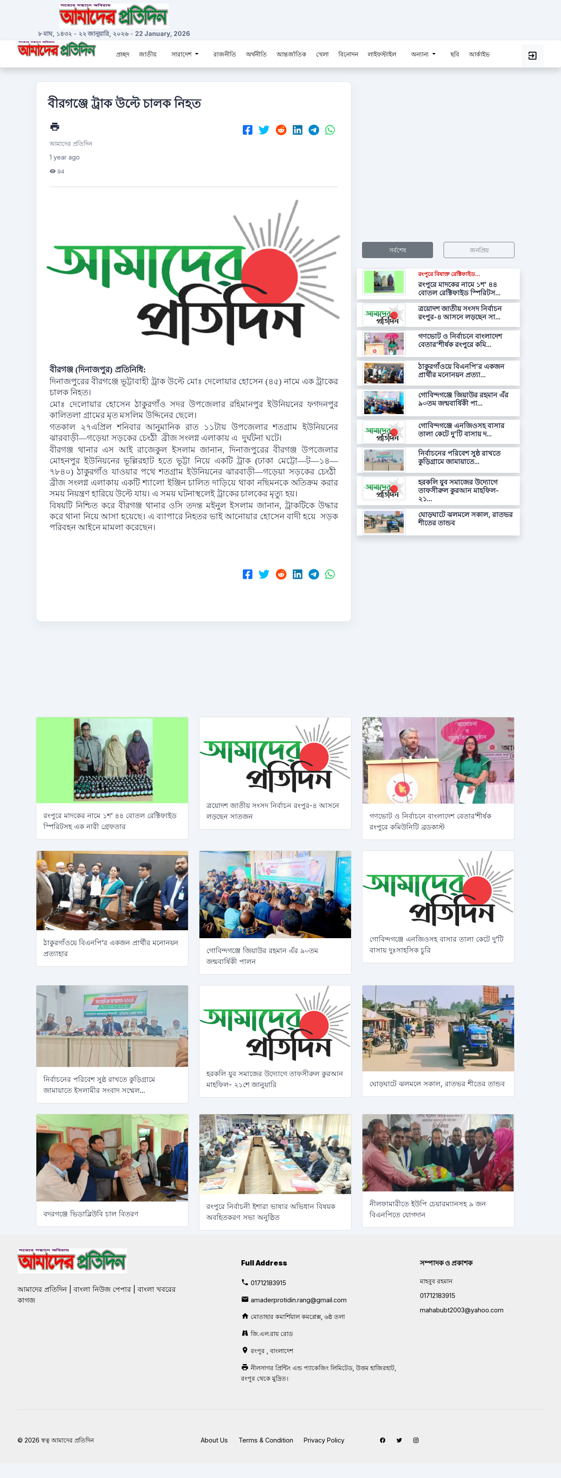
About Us (214, 1440)
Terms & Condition (265, 1440)
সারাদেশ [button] (182, 54)
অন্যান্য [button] (420, 54)
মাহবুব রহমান (436, 1281)
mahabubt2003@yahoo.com (462, 1310)
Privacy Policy (324, 1440)
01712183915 (268, 1283)
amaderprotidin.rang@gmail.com (299, 1300)
